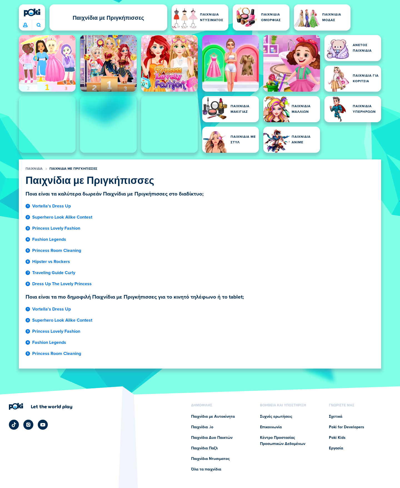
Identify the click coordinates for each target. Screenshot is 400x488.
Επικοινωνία (271, 427)
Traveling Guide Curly (53, 273)
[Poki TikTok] (14, 425)
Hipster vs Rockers (51, 261)
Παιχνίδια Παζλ (204, 448)
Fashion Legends (49, 239)
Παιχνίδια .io (202, 427)
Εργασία (336, 448)
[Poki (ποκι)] (32, 12)
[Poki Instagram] (28, 425)
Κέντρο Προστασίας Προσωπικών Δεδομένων (282, 441)
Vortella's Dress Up (51, 206)
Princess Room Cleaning (56, 250)
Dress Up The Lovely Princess (62, 284)
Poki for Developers (346, 427)
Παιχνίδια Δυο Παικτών (211, 438)
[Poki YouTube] (43, 425)
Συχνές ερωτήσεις (276, 417)
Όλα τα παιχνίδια (206, 469)
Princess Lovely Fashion (56, 228)
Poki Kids (337, 438)
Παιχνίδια (34, 169)
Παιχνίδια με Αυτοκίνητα (213, 417)
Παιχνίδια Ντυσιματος (210, 459)
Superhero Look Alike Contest (62, 217)
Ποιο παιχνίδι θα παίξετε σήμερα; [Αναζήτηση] (38, 25)
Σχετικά (335, 417)
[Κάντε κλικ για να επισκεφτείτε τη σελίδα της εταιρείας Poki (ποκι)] (40, 406)
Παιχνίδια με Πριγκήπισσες (73, 169)
